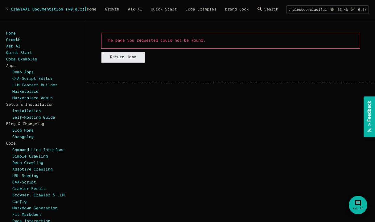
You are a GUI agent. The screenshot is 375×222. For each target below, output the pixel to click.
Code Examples (21, 59)
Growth (13, 40)
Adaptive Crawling (32, 169)
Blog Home (23, 131)
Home (11, 33)
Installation (26, 111)
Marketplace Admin (32, 98)
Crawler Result (29, 189)
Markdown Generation (34, 208)
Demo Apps (23, 72)
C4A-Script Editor (32, 79)
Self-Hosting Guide (33, 118)
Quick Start (19, 53)
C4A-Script (24, 182)
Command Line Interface (38, 150)
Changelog (23, 137)
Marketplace (25, 92)
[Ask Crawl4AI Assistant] (358, 205)
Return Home (123, 57)
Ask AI (13, 46)
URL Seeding (25, 176)
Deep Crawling (27, 163)
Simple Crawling (30, 156)
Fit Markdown (26, 215)
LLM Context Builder (34, 85)
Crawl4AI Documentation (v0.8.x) (47, 9)
